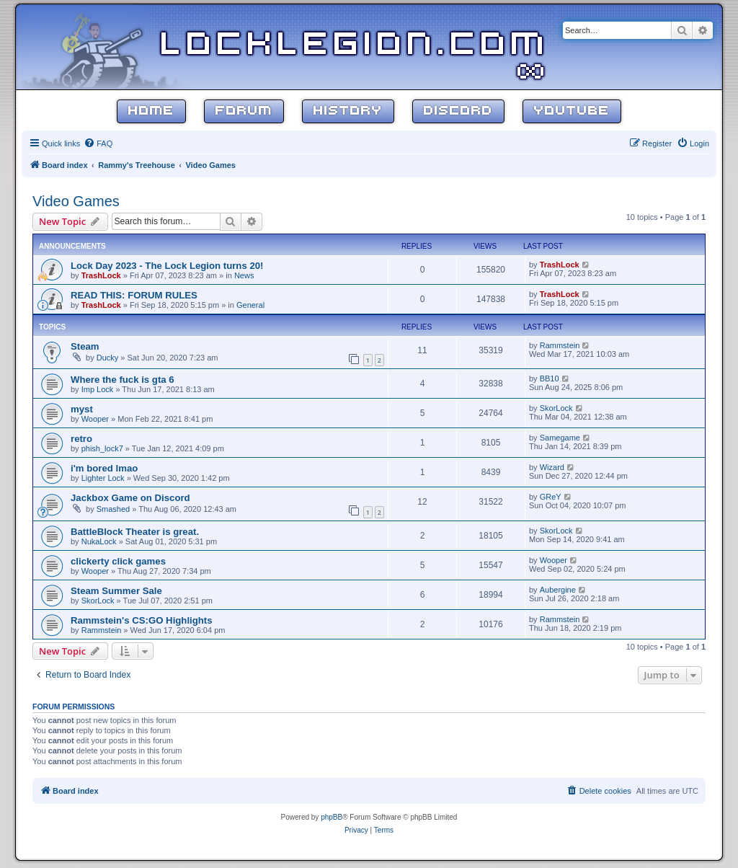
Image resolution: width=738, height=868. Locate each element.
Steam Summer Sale (116, 590)
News (244, 275)
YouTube (572, 111)
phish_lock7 (102, 448)
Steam (85, 346)
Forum (243, 111)
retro (81, 438)
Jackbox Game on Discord (130, 497)
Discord (458, 111)
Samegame (560, 437)
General (250, 305)
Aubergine (558, 589)
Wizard (552, 467)
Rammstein (560, 345)
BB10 (549, 378)
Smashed (113, 509)
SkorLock (556, 408)
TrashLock (101, 275)
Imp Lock (97, 389)
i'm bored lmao (104, 468)
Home (151, 111)
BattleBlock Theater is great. (135, 531)
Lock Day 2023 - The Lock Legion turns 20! (167, 265)
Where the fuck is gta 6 (122, 379)
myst (82, 409)
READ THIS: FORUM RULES (134, 295)
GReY (550, 496)
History (348, 111)
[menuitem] (98, 143)
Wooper (95, 419)
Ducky (108, 357)
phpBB (331, 817)
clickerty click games (118, 561)
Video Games (76, 201)
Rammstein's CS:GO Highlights (142, 620)
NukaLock (99, 541)
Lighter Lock (103, 478)
